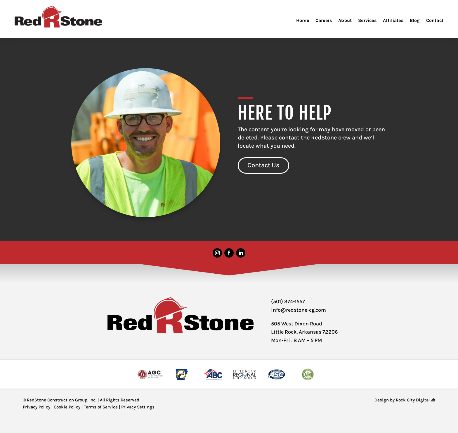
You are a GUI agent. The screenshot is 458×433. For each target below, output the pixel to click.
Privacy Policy (36, 407)
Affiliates (393, 20)
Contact (434, 20)
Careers (323, 20)
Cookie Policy (67, 407)
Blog (415, 20)
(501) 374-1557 (288, 301)
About (345, 20)
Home (302, 20)
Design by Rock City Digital (404, 400)
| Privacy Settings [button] (136, 407)
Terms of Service (101, 407)
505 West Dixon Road (296, 323)
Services (367, 20)
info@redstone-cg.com (298, 310)
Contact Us (263, 165)
